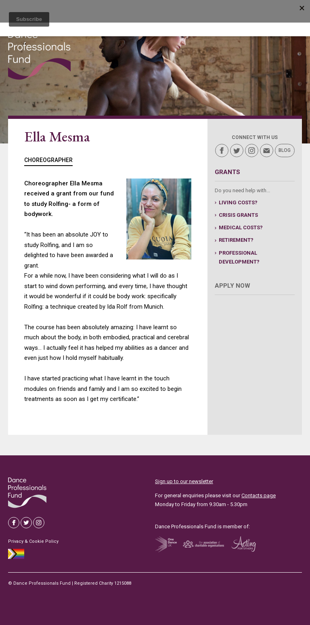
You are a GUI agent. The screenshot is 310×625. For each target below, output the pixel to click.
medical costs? (241, 227)
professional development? (239, 257)
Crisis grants (238, 215)
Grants (227, 172)
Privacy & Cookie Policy (33, 541)
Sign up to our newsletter (184, 481)
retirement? (236, 240)
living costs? (238, 202)
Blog (285, 150)
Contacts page (258, 495)
